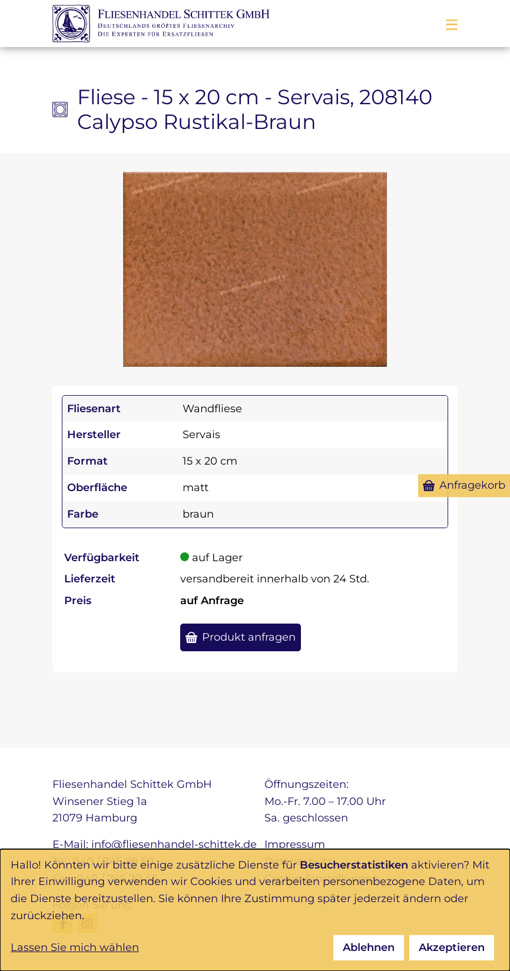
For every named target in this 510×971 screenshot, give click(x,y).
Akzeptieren (452, 947)
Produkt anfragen (249, 637)
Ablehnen (369, 947)
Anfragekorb (472, 485)
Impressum (294, 844)
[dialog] (255, 910)
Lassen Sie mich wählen (75, 947)
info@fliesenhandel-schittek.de (174, 844)
